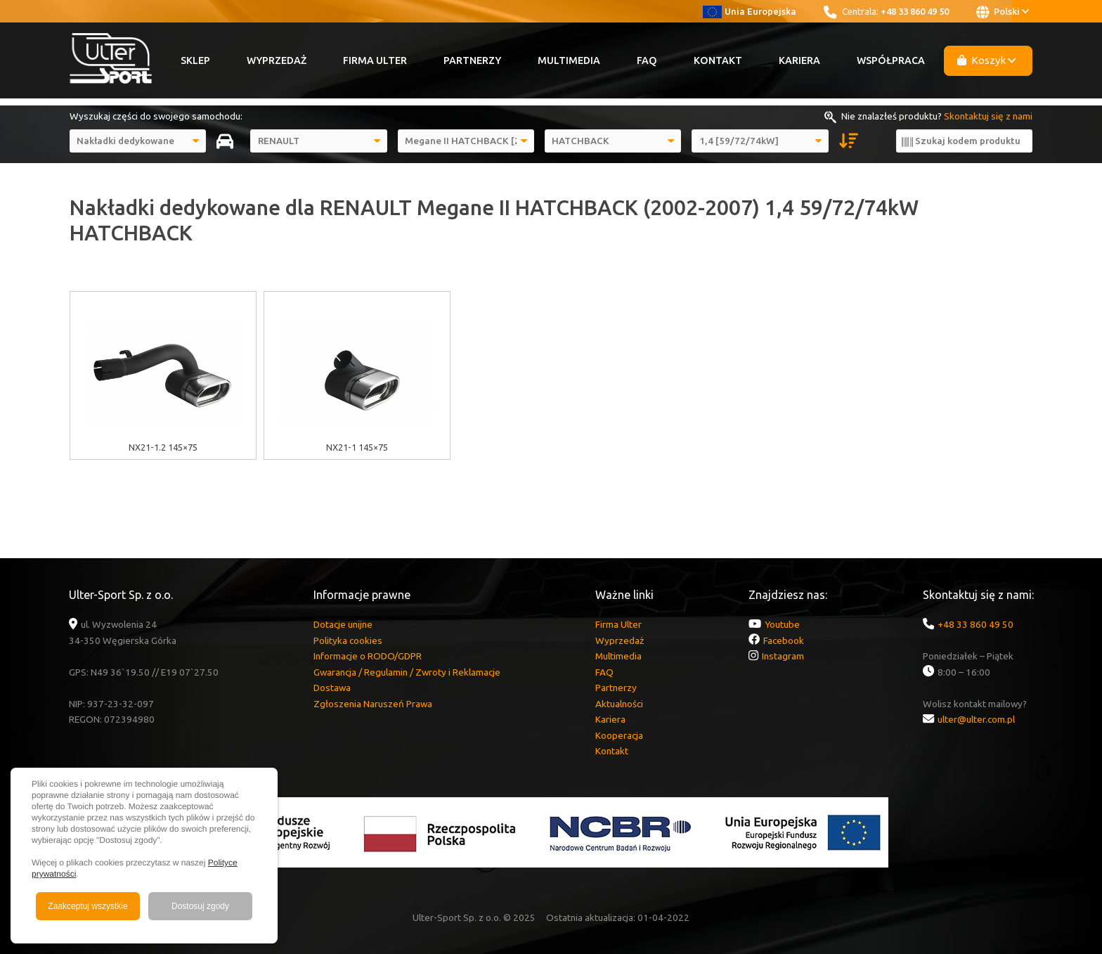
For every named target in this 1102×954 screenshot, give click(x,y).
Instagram (783, 656)
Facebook (783, 640)
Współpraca (891, 60)
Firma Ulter (375, 60)
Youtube (782, 624)
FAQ (647, 60)
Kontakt (718, 60)
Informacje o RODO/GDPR (367, 656)
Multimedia (569, 60)
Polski (1002, 12)
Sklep (195, 60)
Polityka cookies (347, 640)
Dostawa (332, 687)
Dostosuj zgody (200, 906)
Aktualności (619, 703)
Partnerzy (472, 60)
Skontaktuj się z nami (988, 116)
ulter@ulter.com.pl (976, 719)
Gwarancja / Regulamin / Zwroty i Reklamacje (406, 672)
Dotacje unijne (342, 624)
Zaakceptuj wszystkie (87, 906)
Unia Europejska (749, 11)
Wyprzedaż (276, 60)
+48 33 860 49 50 (915, 11)
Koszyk (986, 60)
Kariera (799, 60)
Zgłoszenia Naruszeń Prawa (372, 703)
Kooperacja (619, 735)
